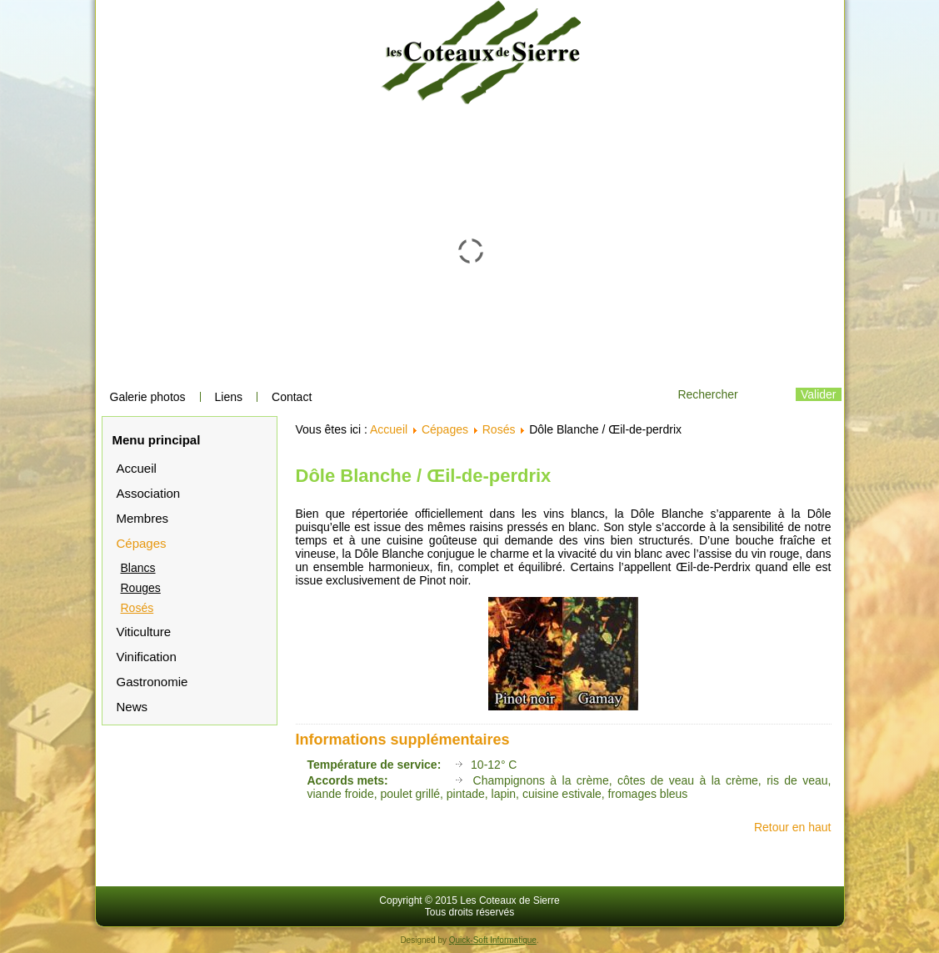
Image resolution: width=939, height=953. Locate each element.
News (132, 707)
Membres (143, 518)
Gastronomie (152, 682)
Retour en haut (793, 827)
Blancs (138, 567)
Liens (228, 397)
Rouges (141, 587)
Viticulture (144, 631)
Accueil (137, 468)
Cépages (142, 543)
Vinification (147, 657)
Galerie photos (148, 397)
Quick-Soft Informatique (493, 940)
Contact (292, 397)
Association (149, 493)
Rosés (137, 607)
